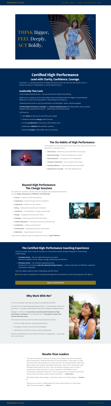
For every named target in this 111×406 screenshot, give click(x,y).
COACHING (64, 3)
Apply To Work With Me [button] (55, 283)
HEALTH (72, 3)
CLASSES (79, 3)
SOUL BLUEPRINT (90, 3)
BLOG (99, 3)
